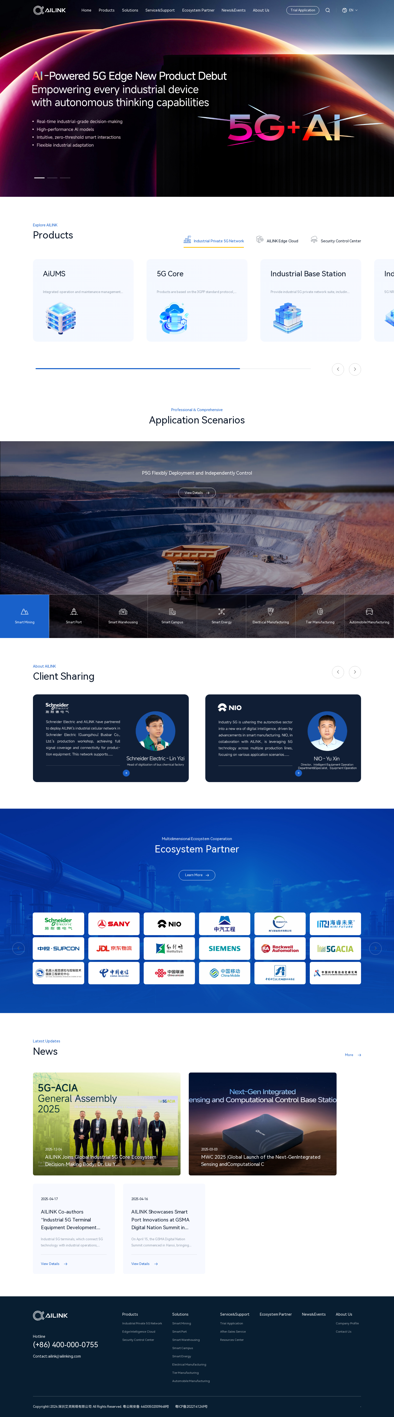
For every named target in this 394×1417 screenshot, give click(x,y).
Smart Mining (181, 1323)
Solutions (130, 10)
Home (86, 10)
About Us (261, 10)
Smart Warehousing (186, 1340)
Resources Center (232, 1340)
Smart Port (179, 1331)
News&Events (233, 10)
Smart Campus (182, 1348)
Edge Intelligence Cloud (139, 1331)
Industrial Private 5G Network (142, 1323)
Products (107, 10)
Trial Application (302, 10)
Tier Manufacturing (185, 1373)
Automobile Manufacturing (191, 1381)
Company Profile (347, 1323)
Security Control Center (138, 1340)
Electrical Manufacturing (189, 1364)
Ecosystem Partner (198, 10)
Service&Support (160, 10)
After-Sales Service (233, 1331)
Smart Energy (181, 1356)
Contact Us (343, 1331)
